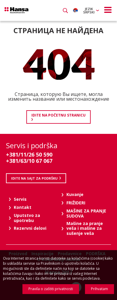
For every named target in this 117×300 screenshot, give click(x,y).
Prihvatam (99, 288)
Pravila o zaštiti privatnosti (50, 288)
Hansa (16, 10)
